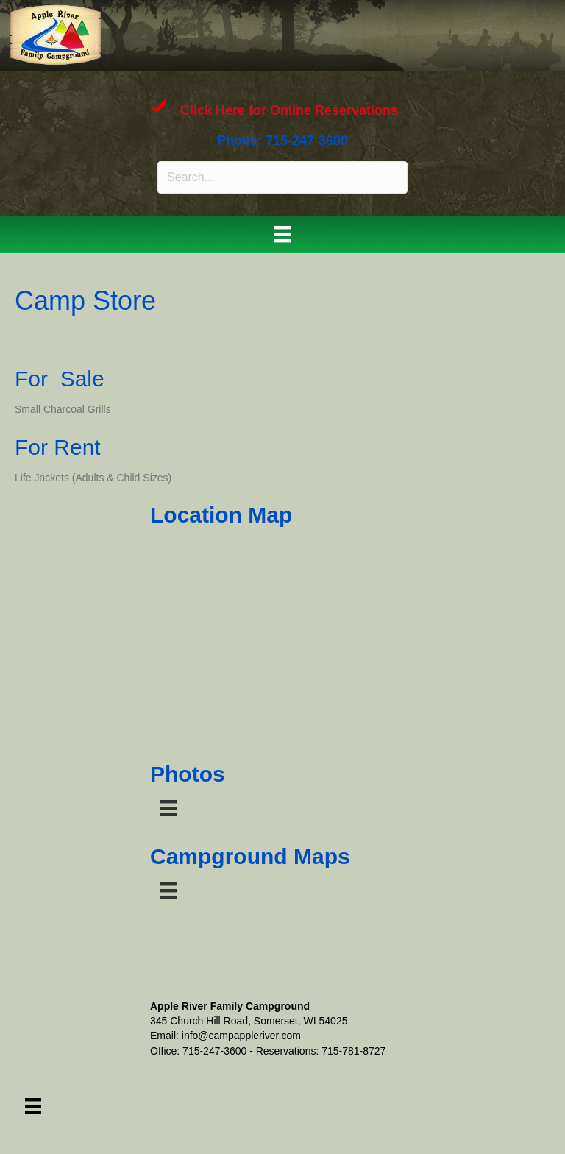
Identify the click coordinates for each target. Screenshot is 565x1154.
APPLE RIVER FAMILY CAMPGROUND (252, 33)
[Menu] (282, 234)
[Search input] (282, 177)
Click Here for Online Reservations (289, 111)
